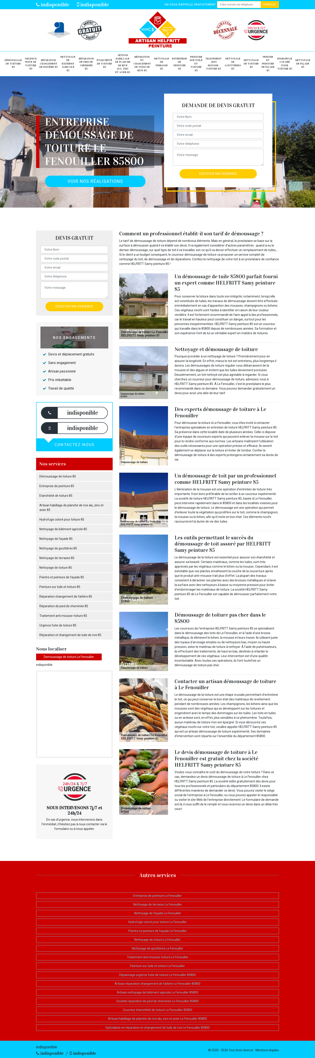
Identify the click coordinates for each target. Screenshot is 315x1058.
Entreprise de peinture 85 (179, 63)
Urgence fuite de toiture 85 (31, 63)
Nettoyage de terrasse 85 (161, 63)
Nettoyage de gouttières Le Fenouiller (157, 948)
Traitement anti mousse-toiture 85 (213, 63)
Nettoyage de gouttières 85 (233, 63)
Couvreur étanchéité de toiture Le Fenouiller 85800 (157, 1010)
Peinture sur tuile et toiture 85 (196, 63)
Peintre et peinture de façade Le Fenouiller (157, 931)
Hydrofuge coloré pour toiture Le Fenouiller (157, 922)
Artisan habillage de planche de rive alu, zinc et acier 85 (122, 64)
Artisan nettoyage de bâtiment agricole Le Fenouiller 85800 (157, 992)
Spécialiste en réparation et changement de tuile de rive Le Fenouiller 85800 (157, 1027)
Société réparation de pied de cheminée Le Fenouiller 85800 (157, 1001)
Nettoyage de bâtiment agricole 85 (67, 63)
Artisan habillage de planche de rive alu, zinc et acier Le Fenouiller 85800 (157, 1018)
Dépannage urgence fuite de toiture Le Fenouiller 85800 (157, 975)
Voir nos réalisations (95, 181)
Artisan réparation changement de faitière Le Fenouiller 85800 (157, 983)
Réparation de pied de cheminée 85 (86, 63)
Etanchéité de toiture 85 (104, 63)
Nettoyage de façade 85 (302, 63)
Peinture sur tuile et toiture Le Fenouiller (157, 966)
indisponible (52, 4)
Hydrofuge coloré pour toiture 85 (284, 63)
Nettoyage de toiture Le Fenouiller (157, 939)
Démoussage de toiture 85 (13, 63)
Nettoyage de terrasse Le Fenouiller (157, 904)
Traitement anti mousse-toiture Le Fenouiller (157, 957)
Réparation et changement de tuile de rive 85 (142, 63)
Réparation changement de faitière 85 (48, 63)
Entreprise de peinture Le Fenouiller (157, 895)
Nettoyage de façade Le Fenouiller (157, 913)
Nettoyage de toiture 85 (251, 63)
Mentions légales (267, 1050)
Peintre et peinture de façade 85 (268, 63)
